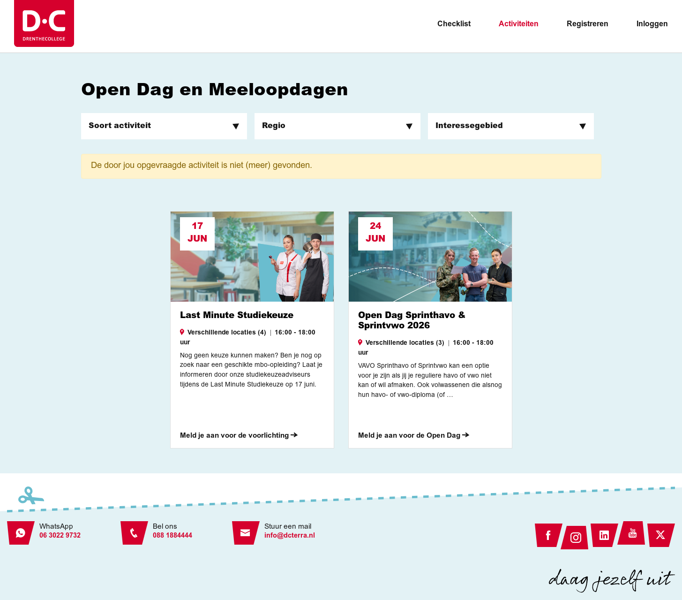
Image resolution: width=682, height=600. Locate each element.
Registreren (587, 24)
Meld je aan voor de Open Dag (413, 436)
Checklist (454, 24)
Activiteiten (519, 24)
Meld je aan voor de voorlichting (239, 436)
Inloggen (652, 24)
